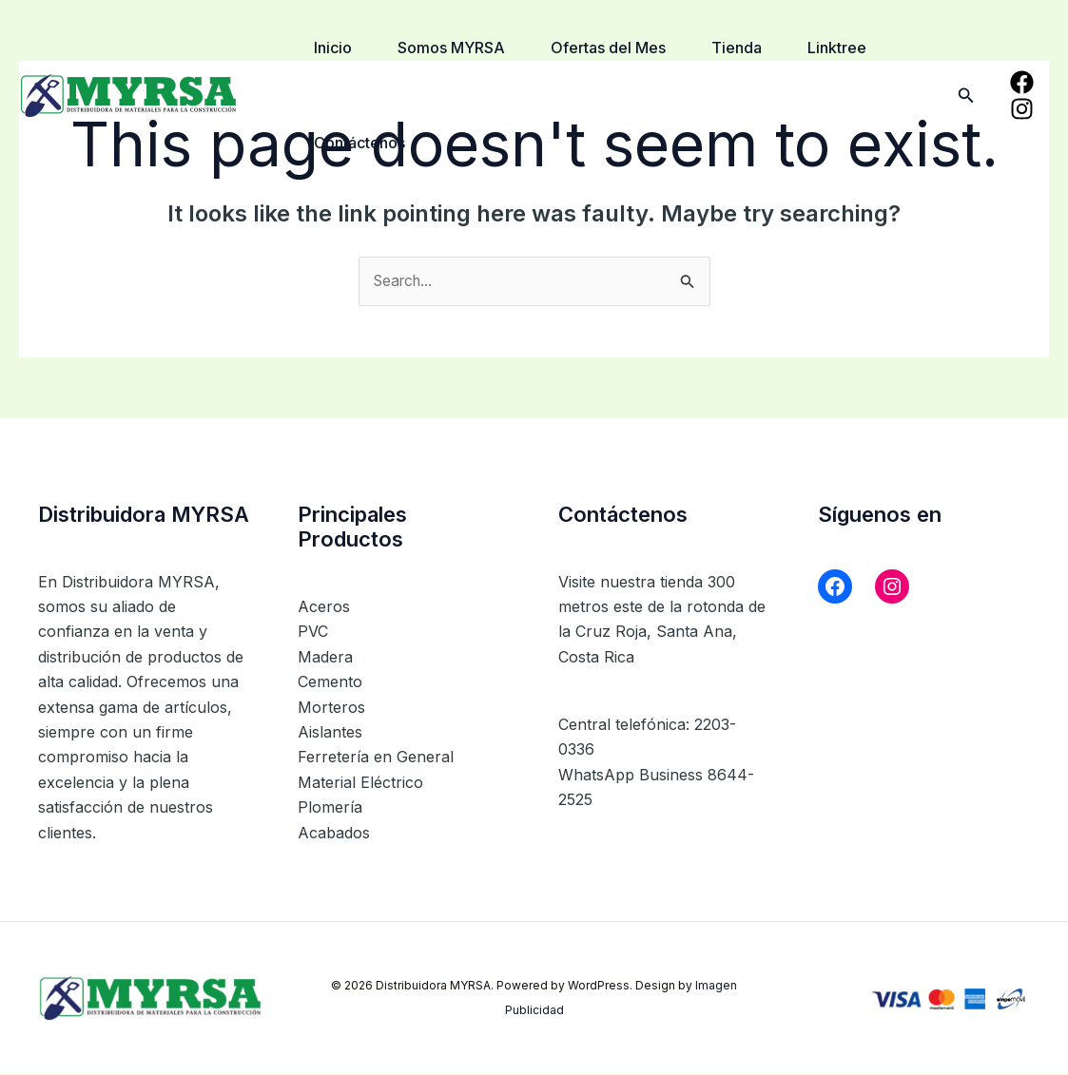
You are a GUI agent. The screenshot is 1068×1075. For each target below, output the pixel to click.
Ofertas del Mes (608, 47)
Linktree (836, 47)
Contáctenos (359, 142)
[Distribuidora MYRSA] (128, 93)
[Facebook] (1022, 82)
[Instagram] (1022, 109)
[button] (966, 95)
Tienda (736, 47)
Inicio (333, 47)
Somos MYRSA (451, 47)
